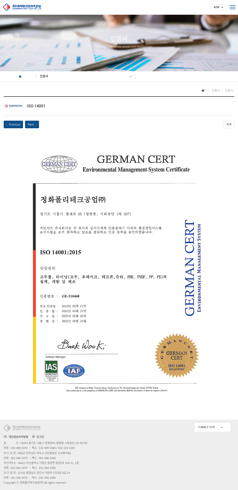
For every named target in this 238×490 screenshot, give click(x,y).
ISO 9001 (13, 124)
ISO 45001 (32, 124)
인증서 (44, 76)
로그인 (40, 437)
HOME (20, 76)
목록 (229, 124)
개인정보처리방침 (18, 437)
